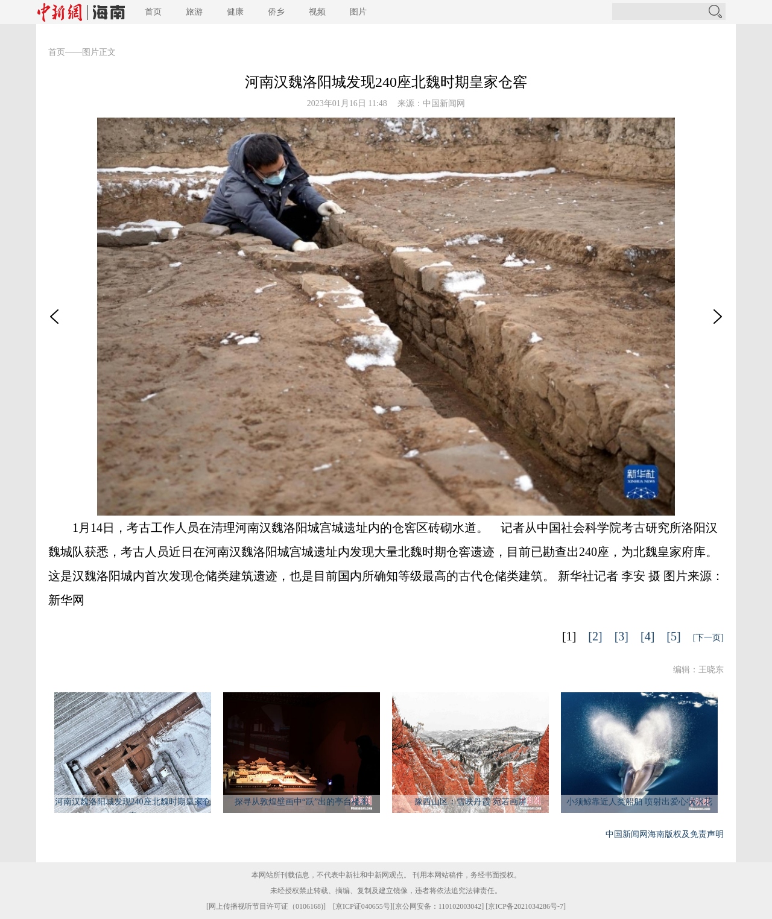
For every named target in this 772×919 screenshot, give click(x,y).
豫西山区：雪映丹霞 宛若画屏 (470, 801)
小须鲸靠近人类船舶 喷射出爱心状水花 (639, 801)
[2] (595, 636)
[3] (621, 636)
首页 (153, 11)
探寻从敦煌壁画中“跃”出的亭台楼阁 (302, 801)
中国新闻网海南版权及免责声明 (665, 834)
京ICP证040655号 (362, 906)
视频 (317, 11)
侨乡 (276, 11)
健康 (235, 11)
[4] (647, 636)
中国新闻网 (444, 103)
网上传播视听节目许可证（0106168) (266, 906)
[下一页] (708, 637)
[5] (673, 636)
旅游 (194, 11)
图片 (358, 11)
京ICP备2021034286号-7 (525, 906)
